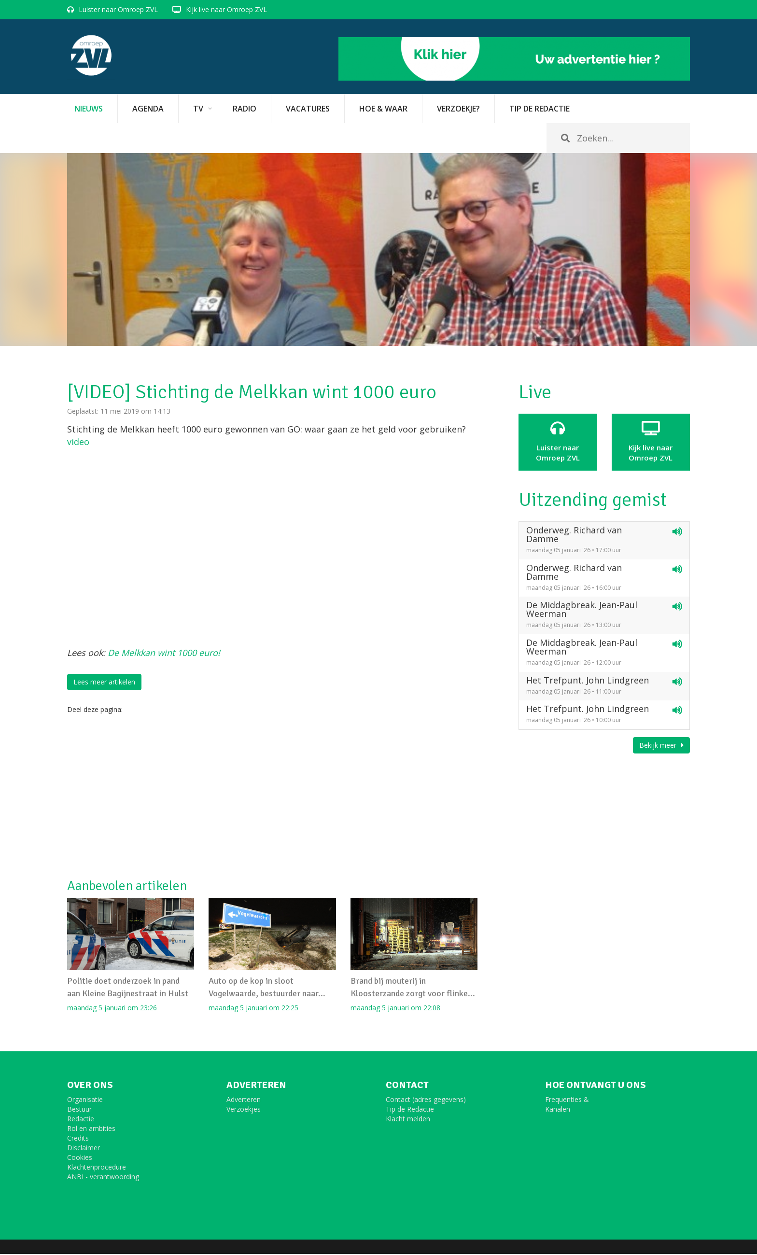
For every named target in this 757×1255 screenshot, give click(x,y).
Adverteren (243, 1100)
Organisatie (85, 1100)
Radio (244, 108)
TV (198, 108)
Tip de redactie (539, 108)
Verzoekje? (458, 108)
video (78, 441)
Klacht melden (408, 1119)
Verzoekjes (243, 1110)
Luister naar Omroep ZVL (118, 9)
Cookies (79, 1158)
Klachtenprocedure (96, 1167)
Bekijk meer (661, 745)
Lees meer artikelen (104, 681)
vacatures (308, 108)
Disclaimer (83, 1148)
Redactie (80, 1119)
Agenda (148, 108)
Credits (78, 1138)
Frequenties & (567, 1100)
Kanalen (557, 1110)
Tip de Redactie (410, 1110)
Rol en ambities (91, 1129)
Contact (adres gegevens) (426, 1100)
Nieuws (88, 108)
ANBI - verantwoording (103, 1177)
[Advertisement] (272, 796)
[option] (378, 249)
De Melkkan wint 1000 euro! (164, 652)
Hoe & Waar (383, 108)
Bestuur (79, 1110)
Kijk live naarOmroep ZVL (651, 441)
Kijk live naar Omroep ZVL (226, 9)
